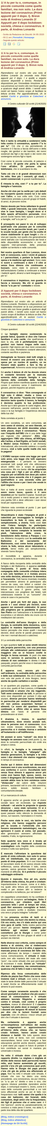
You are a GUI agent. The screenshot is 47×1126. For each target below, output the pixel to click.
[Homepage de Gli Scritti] (14, 1123)
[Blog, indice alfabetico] (13, 1120)
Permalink (18, 37)
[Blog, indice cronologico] (14, 1117)
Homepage (29, 37)
